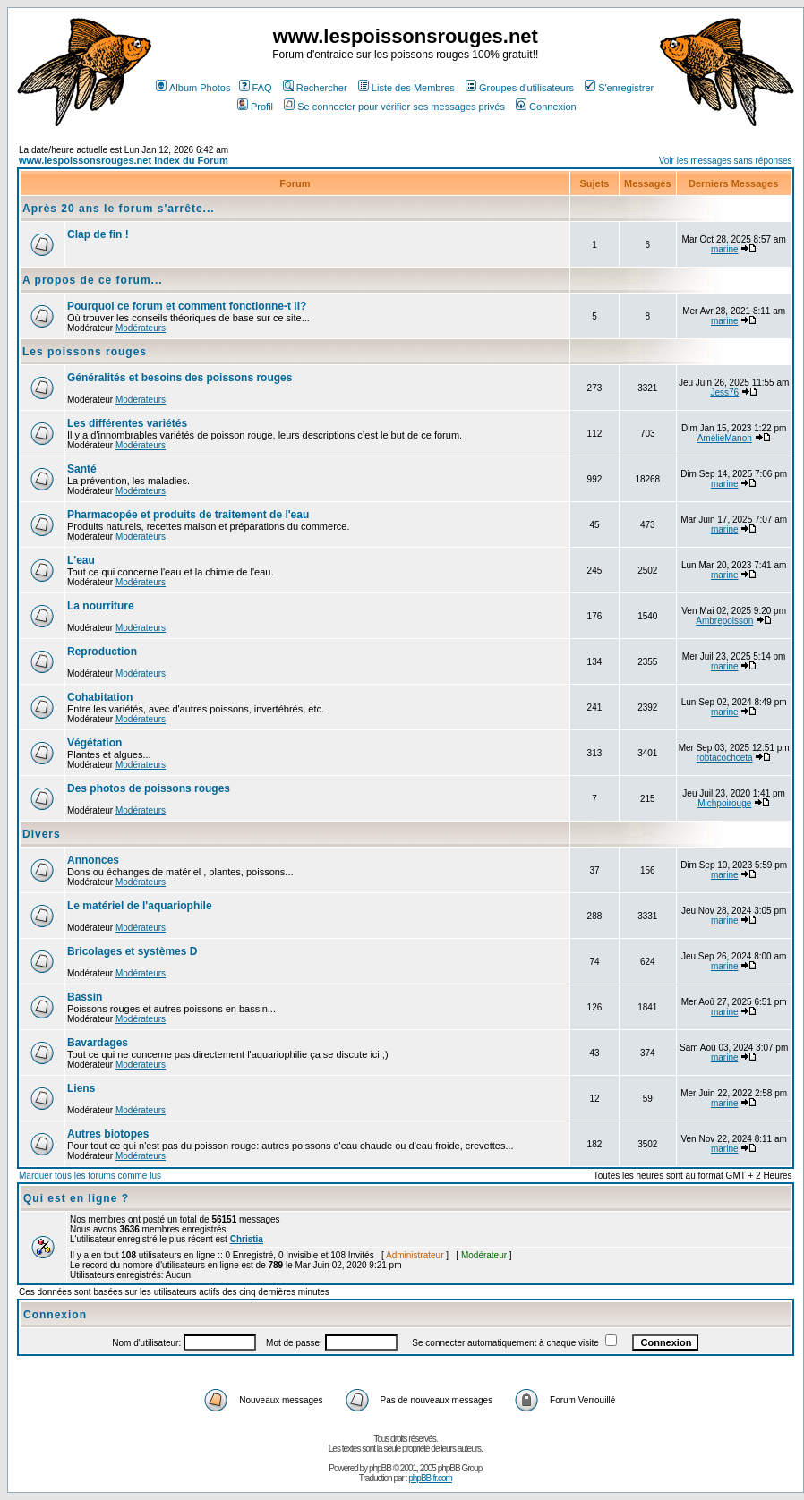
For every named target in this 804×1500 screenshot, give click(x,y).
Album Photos (193, 87)
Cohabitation (100, 697)
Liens (81, 1088)
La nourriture (100, 606)
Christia (246, 1239)
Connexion (546, 106)
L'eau (81, 560)
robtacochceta (725, 758)
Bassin (84, 997)
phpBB (380, 1468)
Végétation (94, 743)
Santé (82, 469)
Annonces (93, 860)
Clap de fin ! (98, 234)
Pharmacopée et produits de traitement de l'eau (188, 514)
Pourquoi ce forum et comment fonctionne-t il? (186, 306)
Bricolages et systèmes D (132, 951)
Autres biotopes (108, 1134)
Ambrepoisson (724, 621)
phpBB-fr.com (430, 1478)
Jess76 (724, 392)
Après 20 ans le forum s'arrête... (118, 208)
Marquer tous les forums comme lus (90, 1175)
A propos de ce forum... (92, 280)
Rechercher (315, 87)
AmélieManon (724, 438)
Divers (41, 834)
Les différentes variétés (127, 423)
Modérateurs (140, 328)
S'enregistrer (619, 87)
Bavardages (97, 1042)
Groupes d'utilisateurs (520, 87)
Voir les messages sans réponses (725, 161)
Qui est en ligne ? (76, 1198)
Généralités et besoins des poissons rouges (179, 377)
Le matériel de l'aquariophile (139, 905)
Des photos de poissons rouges (148, 788)
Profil (255, 106)
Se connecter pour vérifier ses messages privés (394, 106)
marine (725, 249)
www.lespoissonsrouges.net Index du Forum (123, 160)
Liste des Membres (406, 87)
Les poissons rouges (84, 351)
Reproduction (102, 651)
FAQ (255, 87)
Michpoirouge (724, 803)
